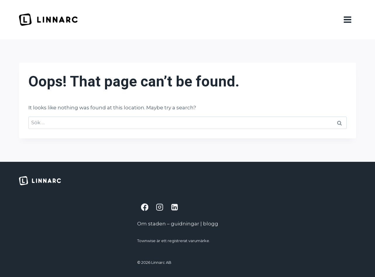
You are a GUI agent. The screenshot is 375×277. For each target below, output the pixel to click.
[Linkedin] (174, 207)
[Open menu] (348, 19)
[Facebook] (144, 207)
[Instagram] (159, 207)
